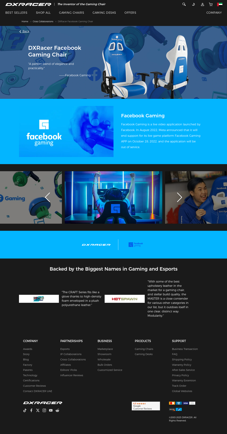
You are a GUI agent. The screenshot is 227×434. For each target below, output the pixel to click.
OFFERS (130, 12)
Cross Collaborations (43, 21)
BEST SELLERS (16, 12)
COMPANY (214, 12)
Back (24, 31)
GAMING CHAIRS (71, 12)
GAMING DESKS (104, 12)
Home (25, 21)
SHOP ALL (43, 12)
